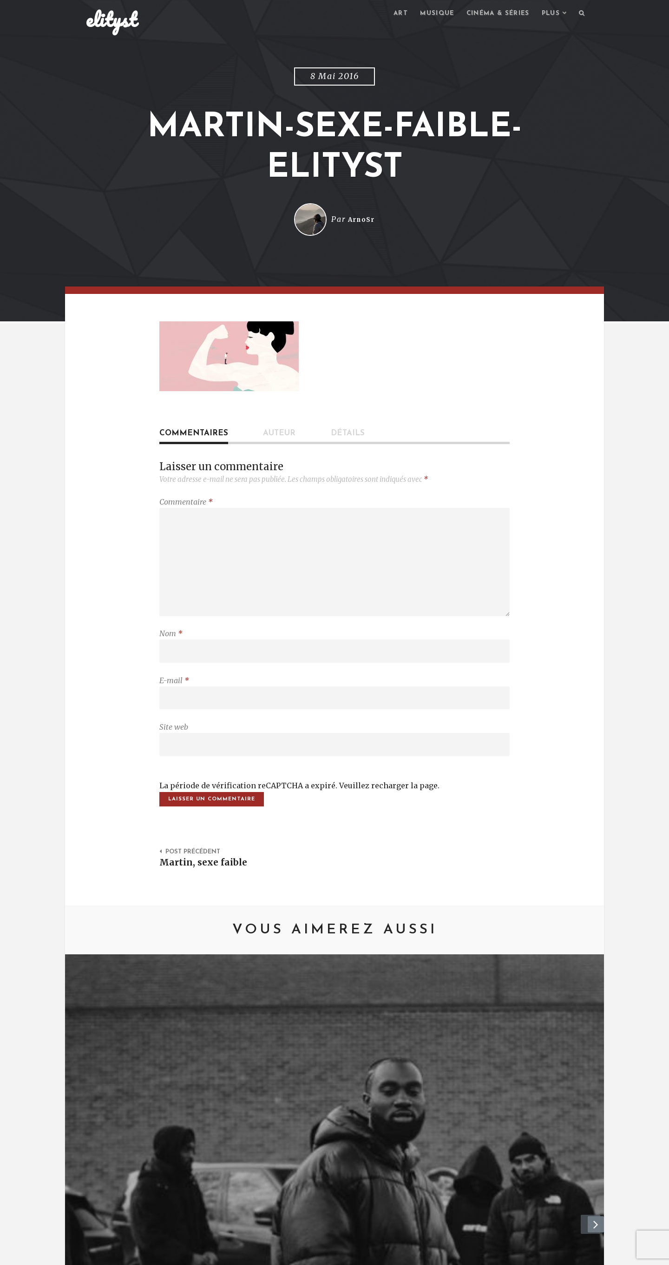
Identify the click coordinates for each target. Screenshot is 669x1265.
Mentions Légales (222, 1253)
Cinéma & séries (492, 14)
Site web (173, 741)
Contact (162, 1253)
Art (389, 14)
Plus (548, 14)
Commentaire (186, 503)
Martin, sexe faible (205, 880)
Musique (428, 14)
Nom (171, 643)
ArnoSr (361, 221)
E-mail (174, 692)
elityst (111, 20)
